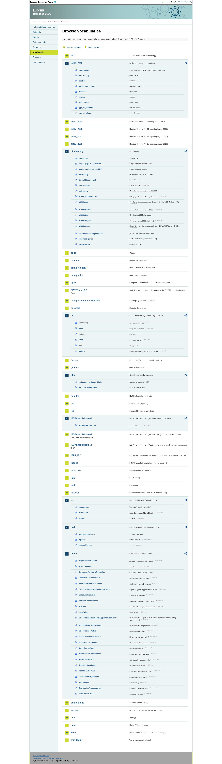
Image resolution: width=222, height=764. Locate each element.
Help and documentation (44, 27)
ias (72, 403)
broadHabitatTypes (87, 534)
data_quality (84, 75)
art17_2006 (77, 129)
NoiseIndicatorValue (87, 631)
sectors (82, 518)
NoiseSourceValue (86, 648)
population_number (87, 86)
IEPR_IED (76, 455)
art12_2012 (77, 63)
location (82, 81)
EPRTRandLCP (79, 290)
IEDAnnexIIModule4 (81, 445)
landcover (76, 470)
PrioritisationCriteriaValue (90, 654)
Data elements (39, 42)
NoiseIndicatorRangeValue (90, 625)
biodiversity (77, 151)
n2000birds (83, 202)
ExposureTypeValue (87, 595)
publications (77, 703)
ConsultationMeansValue (89, 578)
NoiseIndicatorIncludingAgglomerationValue (98, 618)
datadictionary (78, 268)
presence (83, 92)
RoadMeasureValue (87, 671)
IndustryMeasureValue (88, 601)
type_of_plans (85, 113)
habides (75, 396)
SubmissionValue (86, 694)
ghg (73, 375)
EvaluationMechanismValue (90, 583)
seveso (74, 710)
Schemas (37, 47)
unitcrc (82, 351)
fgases (74, 360)
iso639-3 (82, 606)
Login (167, 2)
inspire (74, 463)
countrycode (84, 70)
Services (36, 57)
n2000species (84, 226)
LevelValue (83, 612)
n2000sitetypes (85, 220)
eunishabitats (84, 185)
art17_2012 (77, 136)
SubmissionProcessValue (90, 688)
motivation (83, 191)
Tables (36, 37)
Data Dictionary (53, 22)
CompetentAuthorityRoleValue (92, 572)
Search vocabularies (74, 47)
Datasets (37, 32)
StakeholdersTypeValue (89, 677)
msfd (73, 527)
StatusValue (84, 682)
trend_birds (83, 102)
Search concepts (94, 47)
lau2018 (75, 492)
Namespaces (39, 62)
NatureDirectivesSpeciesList (91, 233)
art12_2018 (77, 121)
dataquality (83, 174)
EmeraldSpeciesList (87, 180)
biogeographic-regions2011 (90, 169)
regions (82, 540)
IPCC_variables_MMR (88, 387)
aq (72, 55)
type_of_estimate (86, 108)
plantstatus (83, 512)
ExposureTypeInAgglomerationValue (94, 589)
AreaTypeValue (85, 566)
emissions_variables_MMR (90, 382)
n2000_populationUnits (89, 196)
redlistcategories (86, 239)
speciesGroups (85, 545)
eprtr (73, 282)
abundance (83, 158)
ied (72, 411)
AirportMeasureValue (88, 561)
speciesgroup (84, 244)
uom (73, 725)
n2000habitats (85, 209)
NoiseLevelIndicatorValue (90, 636)
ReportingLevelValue (88, 665)
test (73, 717)
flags (81, 328)
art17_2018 (77, 144)
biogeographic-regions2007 (90, 164)
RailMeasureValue (86, 659)
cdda (73, 253)
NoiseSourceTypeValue (89, 642)
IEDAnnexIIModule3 (81, 434)
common (75, 260)
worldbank (76, 740)
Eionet (43, 22)
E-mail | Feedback (41, 756)
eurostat (75, 308)
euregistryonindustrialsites (85, 300)
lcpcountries (84, 507)
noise (74, 553)
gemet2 (75, 367)
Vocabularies (39, 52)
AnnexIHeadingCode (87, 425)
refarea (82, 340)
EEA (44, 2)
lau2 (73, 485)
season (82, 97)
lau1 (73, 478)
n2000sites (83, 215)
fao (72, 315)
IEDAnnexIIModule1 (81, 418)
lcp (72, 500)
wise (73, 732)
